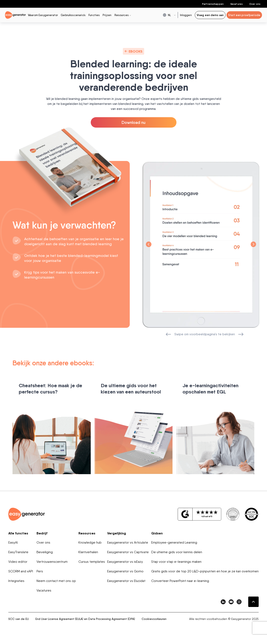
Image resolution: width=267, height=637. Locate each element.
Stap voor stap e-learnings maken (176, 562)
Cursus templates (91, 562)
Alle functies (18, 533)
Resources (86, 533)
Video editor (17, 562)
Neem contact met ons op (56, 581)
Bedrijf (42, 533)
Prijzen (107, 15)
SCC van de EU (18, 618)
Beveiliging (45, 552)
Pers (40, 571)
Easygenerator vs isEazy (125, 562)
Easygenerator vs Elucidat (126, 581)
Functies (94, 15)
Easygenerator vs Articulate (127, 542)
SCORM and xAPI (20, 571)
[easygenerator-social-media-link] (223, 601)
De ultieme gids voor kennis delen (176, 552)
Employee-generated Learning (174, 542)
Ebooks (133, 51)
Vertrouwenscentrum (52, 562)
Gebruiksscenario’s (73, 15)
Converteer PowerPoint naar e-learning (180, 581)
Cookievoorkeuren (154, 618)
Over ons (254, 3)
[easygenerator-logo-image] (15, 15)
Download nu (133, 122)
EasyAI (13, 542)
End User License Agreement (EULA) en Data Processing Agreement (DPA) (85, 618)
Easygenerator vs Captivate (128, 552)
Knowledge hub (90, 542)
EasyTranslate (18, 552)
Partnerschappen (213, 3)
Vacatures (236, 3)
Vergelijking (116, 533)
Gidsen (157, 533)
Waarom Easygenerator (43, 15)
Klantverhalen (88, 552)
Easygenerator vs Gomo (125, 571)
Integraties (16, 581)
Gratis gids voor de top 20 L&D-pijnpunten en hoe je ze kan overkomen (205, 571)
